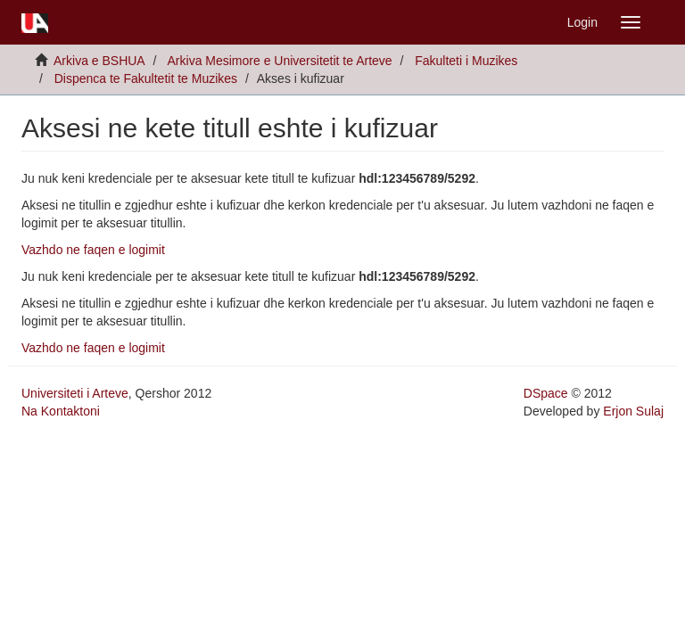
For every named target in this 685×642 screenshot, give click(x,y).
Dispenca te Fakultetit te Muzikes (145, 78)
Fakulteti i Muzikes (466, 61)
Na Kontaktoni (60, 411)
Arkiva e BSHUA (99, 61)
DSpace (546, 393)
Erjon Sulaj (633, 411)
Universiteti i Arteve (74, 393)
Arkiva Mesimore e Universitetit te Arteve (280, 61)
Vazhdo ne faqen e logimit (93, 250)
